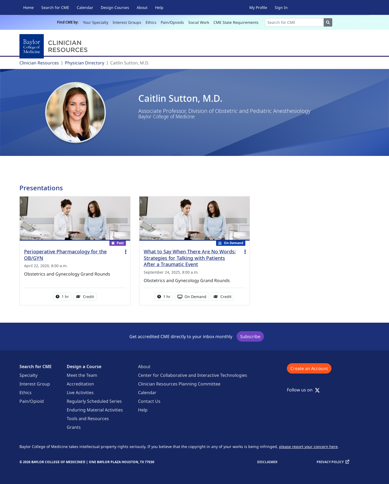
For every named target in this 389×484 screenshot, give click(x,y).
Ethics (151, 22)
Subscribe (250, 336)
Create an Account (309, 368)
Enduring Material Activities (95, 410)
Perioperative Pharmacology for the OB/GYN (65, 254)
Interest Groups (127, 22)
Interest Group (34, 384)
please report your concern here (308, 446)
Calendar (85, 7)
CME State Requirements (236, 22)
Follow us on (303, 390)
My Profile (258, 7)
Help (159, 7)
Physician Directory (84, 63)
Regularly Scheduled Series (94, 401)
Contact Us (149, 401)
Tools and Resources (88, 418)
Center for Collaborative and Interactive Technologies (192, 375)
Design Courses (115, 7)
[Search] (294, 22)
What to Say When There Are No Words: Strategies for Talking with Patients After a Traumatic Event (190, 258)
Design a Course (84, 366)
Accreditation (80, 384)
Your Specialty (95, 22)
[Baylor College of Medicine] (54, 46)
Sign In (281, 7)
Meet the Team (82, 375)
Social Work (198, 22)
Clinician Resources (39, 63)
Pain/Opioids (172, 22)
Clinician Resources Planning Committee (179, 384)
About (142, 7)
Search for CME (55, 7)
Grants (74, 427)
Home (28, 7)
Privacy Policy (330, 462)
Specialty (28, 375)
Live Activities (80, 392)
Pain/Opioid (31, 401)
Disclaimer (267, 462)
